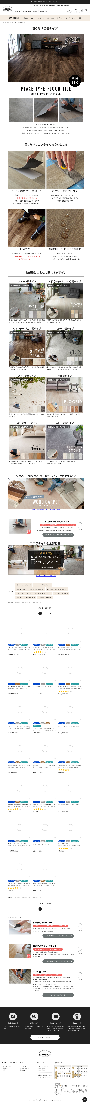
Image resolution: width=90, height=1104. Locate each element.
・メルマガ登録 (41, 1068)
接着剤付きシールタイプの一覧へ (58, 936)
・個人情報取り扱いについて (44, 1077)
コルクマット (50, 18)
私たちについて (27, 11)
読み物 (35, 11)
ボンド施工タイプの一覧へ (58, 995)
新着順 (17, 603)
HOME (4, 23)
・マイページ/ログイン (42, 1066)
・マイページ (23, 1066)
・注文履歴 (22, 1070)
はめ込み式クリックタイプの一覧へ (58, 961)
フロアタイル (40, 18)
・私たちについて (6, 1066)
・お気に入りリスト (24, 1068)
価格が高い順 (37, 603)
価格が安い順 (26, 603)
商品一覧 (17, 11)
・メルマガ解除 (41, 1070)
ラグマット (60, 18)
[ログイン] (81, 11)
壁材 (80, 18)
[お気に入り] (75, 11)
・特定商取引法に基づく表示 (44, 1075)
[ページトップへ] (84, 1099)
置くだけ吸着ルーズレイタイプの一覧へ (58, 535)
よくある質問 (43, 11)
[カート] (86, 11)
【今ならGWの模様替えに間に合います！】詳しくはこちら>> (45, 2)
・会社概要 (5, 1068)
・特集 (3, 1070)
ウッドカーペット (28, 18)
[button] (50, 613)
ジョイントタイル (71, 18)
